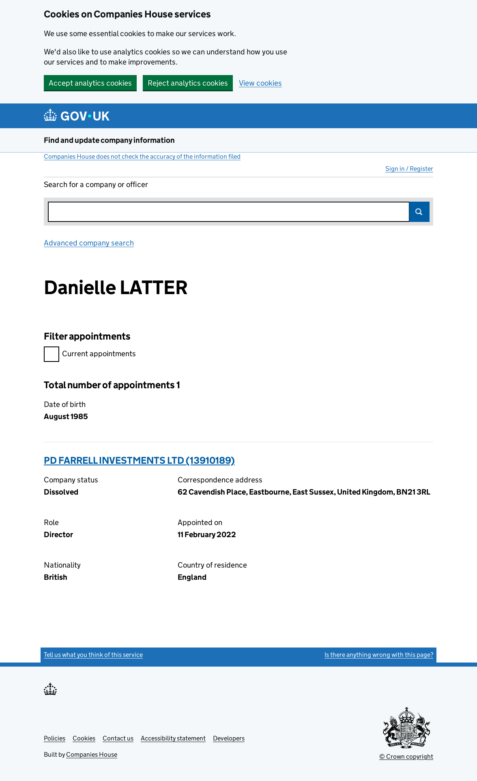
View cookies (260, 83)
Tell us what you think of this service (93, 654)
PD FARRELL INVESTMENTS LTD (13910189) (139, 460)
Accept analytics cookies (90, 83)
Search (419, 212)
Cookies (84, 738)
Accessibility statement (173, 738)
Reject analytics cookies (188, 83)
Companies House (91, 754)
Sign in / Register (409, 168)
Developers (229, 738)
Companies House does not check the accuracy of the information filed (142, 156)
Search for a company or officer (96, 184)
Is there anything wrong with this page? (378, 654)
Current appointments (90, 355)
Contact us (118, 738)
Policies (54, 738)
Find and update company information (109, 140)
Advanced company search (89, 242)
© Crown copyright (406, 756)
